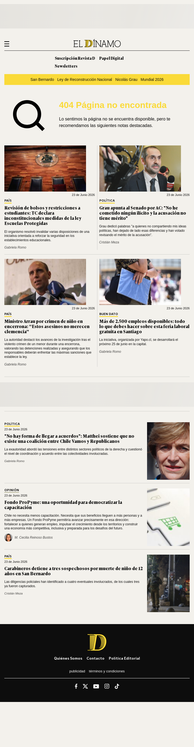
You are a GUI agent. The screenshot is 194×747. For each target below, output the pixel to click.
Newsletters (66, 66)
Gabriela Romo (15, 247)
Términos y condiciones (107, 671)
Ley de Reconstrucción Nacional (84, 79)
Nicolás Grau (126, 79)
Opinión (11, 490)
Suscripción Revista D (75, 58)
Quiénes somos (68, 658)
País (8, 200)
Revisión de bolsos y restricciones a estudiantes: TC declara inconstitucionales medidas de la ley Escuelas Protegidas (42, 215)
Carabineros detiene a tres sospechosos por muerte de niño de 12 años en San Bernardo (73, 571)
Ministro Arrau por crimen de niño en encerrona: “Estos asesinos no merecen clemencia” (47, 326)
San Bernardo (42, 79)
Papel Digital (111, 58)
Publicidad (77, 671)
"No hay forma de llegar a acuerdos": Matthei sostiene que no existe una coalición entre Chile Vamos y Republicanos (69, 438)
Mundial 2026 (152, 79)
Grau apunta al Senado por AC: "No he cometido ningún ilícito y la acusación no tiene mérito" (142, 212)
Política (107, 200)
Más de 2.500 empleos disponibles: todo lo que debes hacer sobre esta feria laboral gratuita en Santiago (144, 326)
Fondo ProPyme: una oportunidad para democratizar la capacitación (63, 504)
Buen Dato (108, 314)
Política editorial (124, 658)
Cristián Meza (109, 242)
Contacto (95, 658)
